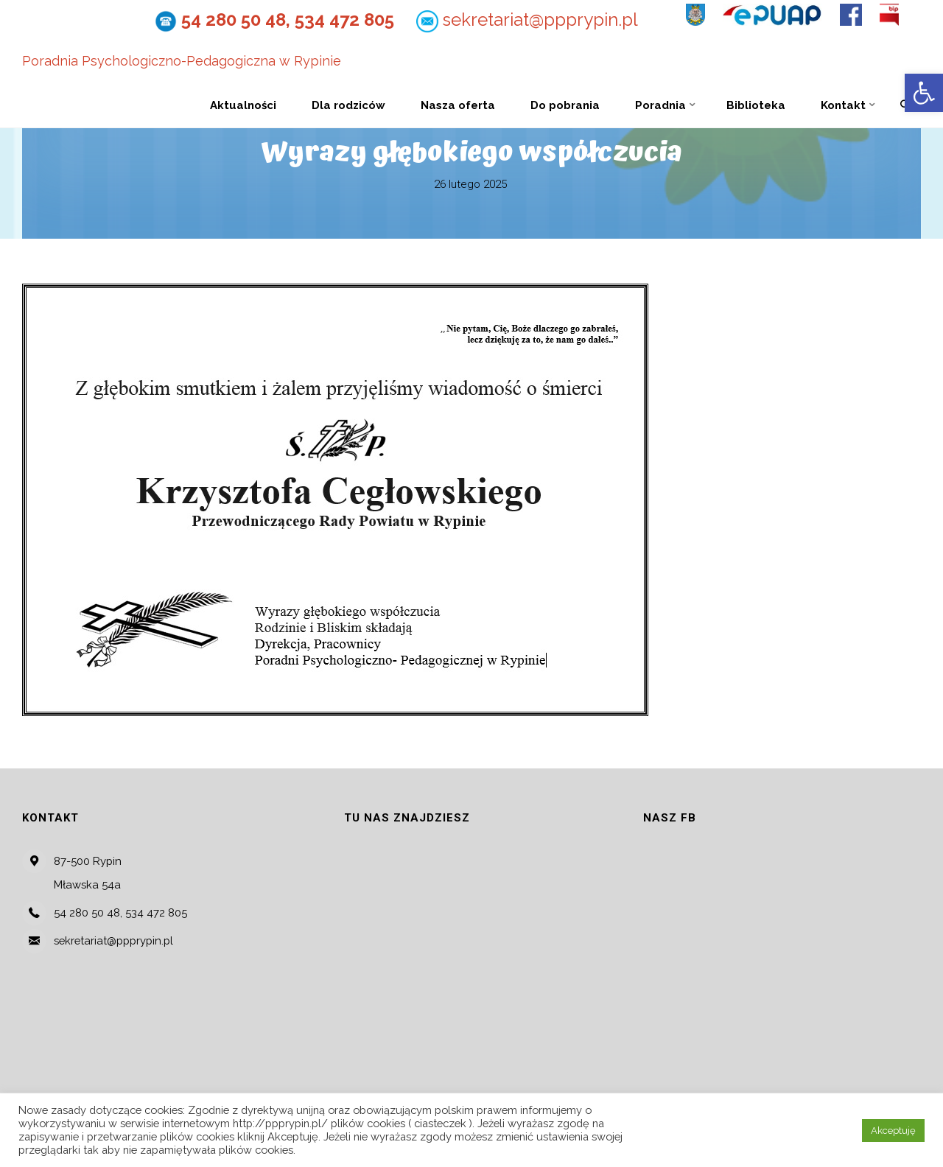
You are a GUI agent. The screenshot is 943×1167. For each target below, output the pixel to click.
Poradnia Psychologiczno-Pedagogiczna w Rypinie (181, 61)
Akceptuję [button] (893, 1130)
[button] (924, 93)
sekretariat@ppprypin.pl (540, 19)
